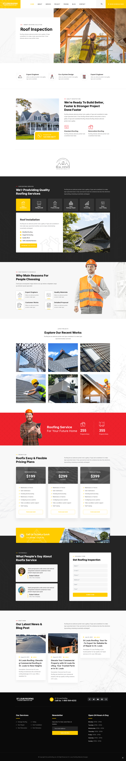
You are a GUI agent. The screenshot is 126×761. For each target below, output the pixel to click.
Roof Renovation (22, 728)
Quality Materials (61, 292)
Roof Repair (21, 725)
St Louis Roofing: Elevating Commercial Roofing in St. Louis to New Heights (31, 663)
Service (48, 4)
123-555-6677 (49, 137)
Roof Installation (37, 725)
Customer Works (31, 302)
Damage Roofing (22, 722)
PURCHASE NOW (31, 512)
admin (35, 657)
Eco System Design (66, 74)
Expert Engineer (32, 74)
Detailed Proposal (61, 302)
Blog (74, 4)
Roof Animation (37, 728)
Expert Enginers (31, 292)
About (40, 4)
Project (57, 4)
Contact (82, 4)
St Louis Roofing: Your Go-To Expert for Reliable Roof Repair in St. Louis (95, 643)
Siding (34, 722)
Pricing (66, 4)
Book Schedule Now (116, 4)
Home (32, 4)
